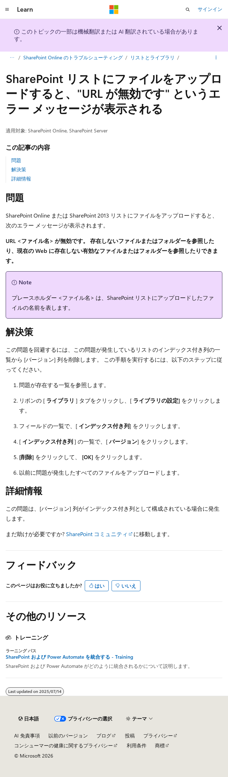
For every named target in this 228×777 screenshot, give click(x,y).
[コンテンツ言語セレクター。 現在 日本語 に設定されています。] (28, 718)
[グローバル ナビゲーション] (7, 9)
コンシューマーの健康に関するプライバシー (63, 745)
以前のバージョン (68, 735)
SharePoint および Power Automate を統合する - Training (69, 657)
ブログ (103, 735)
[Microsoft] (114, 9)
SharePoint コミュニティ (97, 534)
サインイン (210, 9)
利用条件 (136, 745)
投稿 (130, 735)
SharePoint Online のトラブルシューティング (73, 57)
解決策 (18, 169)
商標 (160, 745)
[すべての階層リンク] (12, 57)
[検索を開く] (188, 9)
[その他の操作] (216, 57)
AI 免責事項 (27, 735)
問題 (16, 160)
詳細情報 (21, 178)
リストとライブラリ (152, 57)
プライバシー (158, 735)
